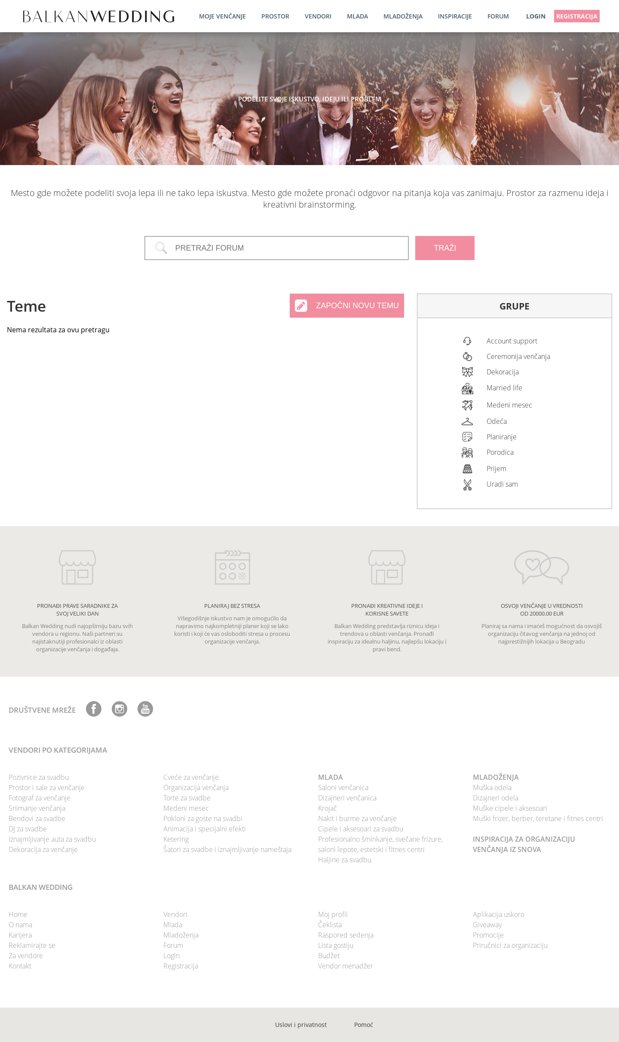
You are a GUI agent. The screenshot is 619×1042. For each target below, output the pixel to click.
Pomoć (363, 1025)
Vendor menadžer (345, 966)
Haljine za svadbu (344, 859)
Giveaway (487, 924)
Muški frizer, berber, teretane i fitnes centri (538, 818)
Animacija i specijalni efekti (204, 829)
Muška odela (492, 787)
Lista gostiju (335, 945)
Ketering (176, 839)
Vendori (318, 16)
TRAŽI (445, 248)
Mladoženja (403, 16)
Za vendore (26, 955)
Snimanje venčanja (37, 808)
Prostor (275, 16)
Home (18, 914)
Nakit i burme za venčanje (357, 818)
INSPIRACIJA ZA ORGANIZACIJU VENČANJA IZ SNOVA (524, 844)
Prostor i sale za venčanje (47, 787)
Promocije (488, 935)
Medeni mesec (509, 405)
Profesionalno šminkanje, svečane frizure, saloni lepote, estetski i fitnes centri (380, 844)
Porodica (500, 452)
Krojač (327, 808)
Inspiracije (455, 16)
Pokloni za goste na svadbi (202, 818)
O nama (20, 924)
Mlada (357, 16)
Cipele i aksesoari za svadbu (360, 829)
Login (171, 955)
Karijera (20, 935)
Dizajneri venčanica (347, 798)
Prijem (496, 468)
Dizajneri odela (495, 798)
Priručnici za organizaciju (510, 945)
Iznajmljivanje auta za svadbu (52, 839)
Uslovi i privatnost (301, 1025)
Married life (504, 387)
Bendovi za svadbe (37, 818)
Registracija (577, 16)
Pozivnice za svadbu (39, 777)
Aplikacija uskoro (498, 914)
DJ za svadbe (28, 829)
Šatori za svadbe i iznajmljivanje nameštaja (227, 849)
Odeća (497, 421)
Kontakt (20, 966)
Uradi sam (502, 484)
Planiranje (502, 436)
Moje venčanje (222, 16)
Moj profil (333, 914)
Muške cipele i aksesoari (510, 808)
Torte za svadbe (187, 798)
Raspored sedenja (346, 935)
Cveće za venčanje (191, 777)
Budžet (329, 955)
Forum (498, 16)
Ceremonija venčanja (518, 356)
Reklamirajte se (32, 945)
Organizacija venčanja (196, 787)
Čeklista (330, 924)
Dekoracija (503, 372)
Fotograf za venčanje (39, 798)
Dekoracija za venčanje (43, 849)
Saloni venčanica (343, 787)
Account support (512, 341)
